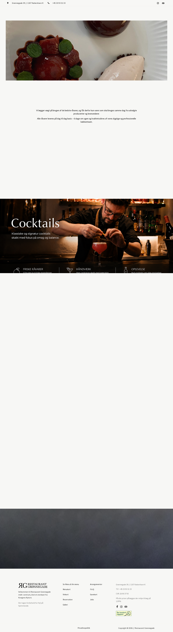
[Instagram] (158, 3)
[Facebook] (118, 606)
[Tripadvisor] (163, 3)
